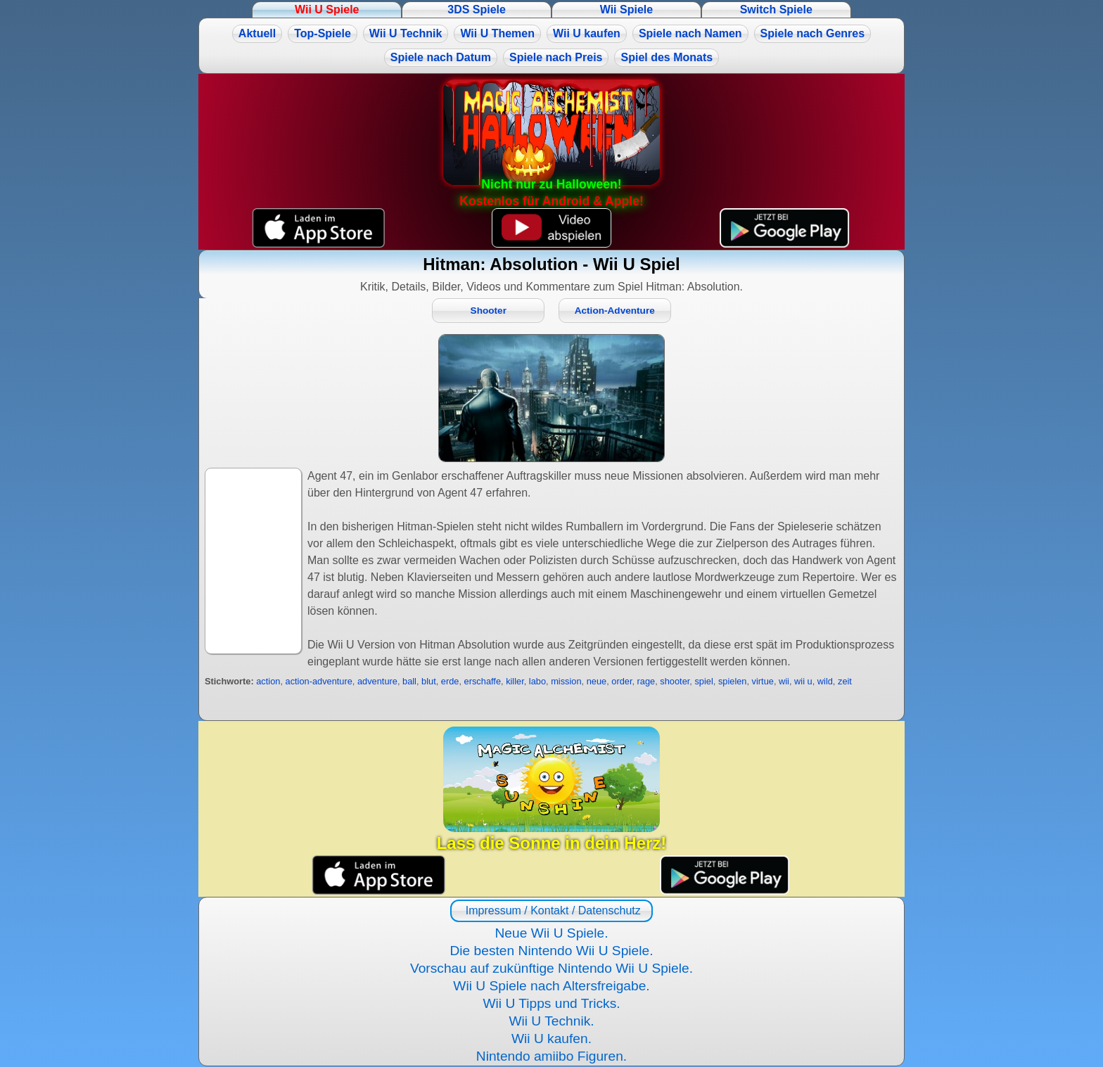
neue (596, 681)
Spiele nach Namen (690, 33)
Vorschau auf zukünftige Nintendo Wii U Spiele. (551, 968)
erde (450, 681)
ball (409, 681)
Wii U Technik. (551, 1021)
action (268, 681)
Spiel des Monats (666, 57)
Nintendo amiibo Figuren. (551, 1056)
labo (537, 681)
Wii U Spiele (327, 9)
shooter (674, 681)
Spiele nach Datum (440, 57)
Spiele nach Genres (812, 33)
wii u (803, 681)
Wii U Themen (497, 33)
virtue (763, 681)
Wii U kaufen (586, 33)
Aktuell (257, 33)
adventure (377, 681)
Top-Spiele (322, 33)
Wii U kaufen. (551, 1038)
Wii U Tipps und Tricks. (551, 1003)
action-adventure (319, 681)
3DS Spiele (476, 9)
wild (825, 681)
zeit (845, 681)
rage (646, 681)
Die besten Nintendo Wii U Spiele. (551, 950)
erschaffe (482, 681)
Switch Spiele (776, 9)
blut (428, 681)
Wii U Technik (405, 33)
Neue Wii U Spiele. (551, 933)
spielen (732, 681)
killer (515, 681)
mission (566, 681)
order (621, 681)
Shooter (488, 310)
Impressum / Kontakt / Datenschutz (551, 910)
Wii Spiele (626, 9)
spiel (703, 681)
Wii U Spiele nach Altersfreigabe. (551, 985)
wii (784, 681)
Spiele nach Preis (556, 57)
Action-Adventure (615, 310)
